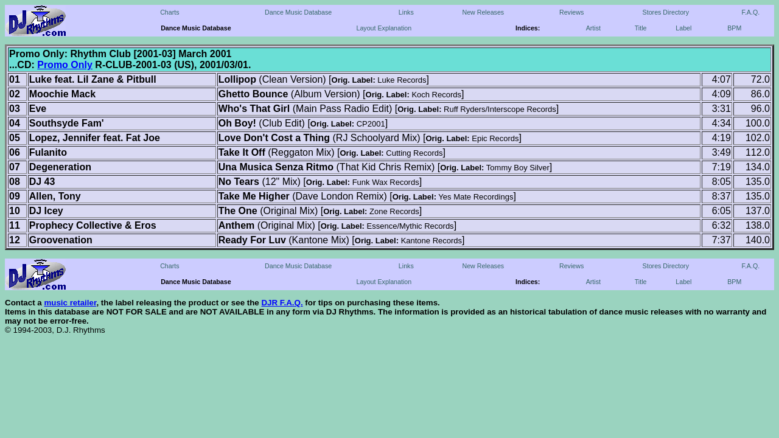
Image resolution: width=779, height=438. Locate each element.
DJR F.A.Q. (281, 302)
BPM (734, 28)
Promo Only (65, 65)
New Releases (483, 12)
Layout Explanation (384, 28)
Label (683, 28)
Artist (593, 28)
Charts (169, 12)
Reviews (571, 12)
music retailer (70, 302)
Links (406, 12)
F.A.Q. (751, 12)
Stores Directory (666, 12)
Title (641, 28)
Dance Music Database (298, 12)
